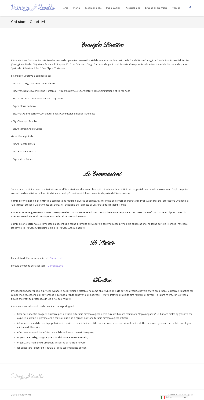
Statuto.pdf (56, 258)
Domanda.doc (55, 265)
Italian (166, 397)
